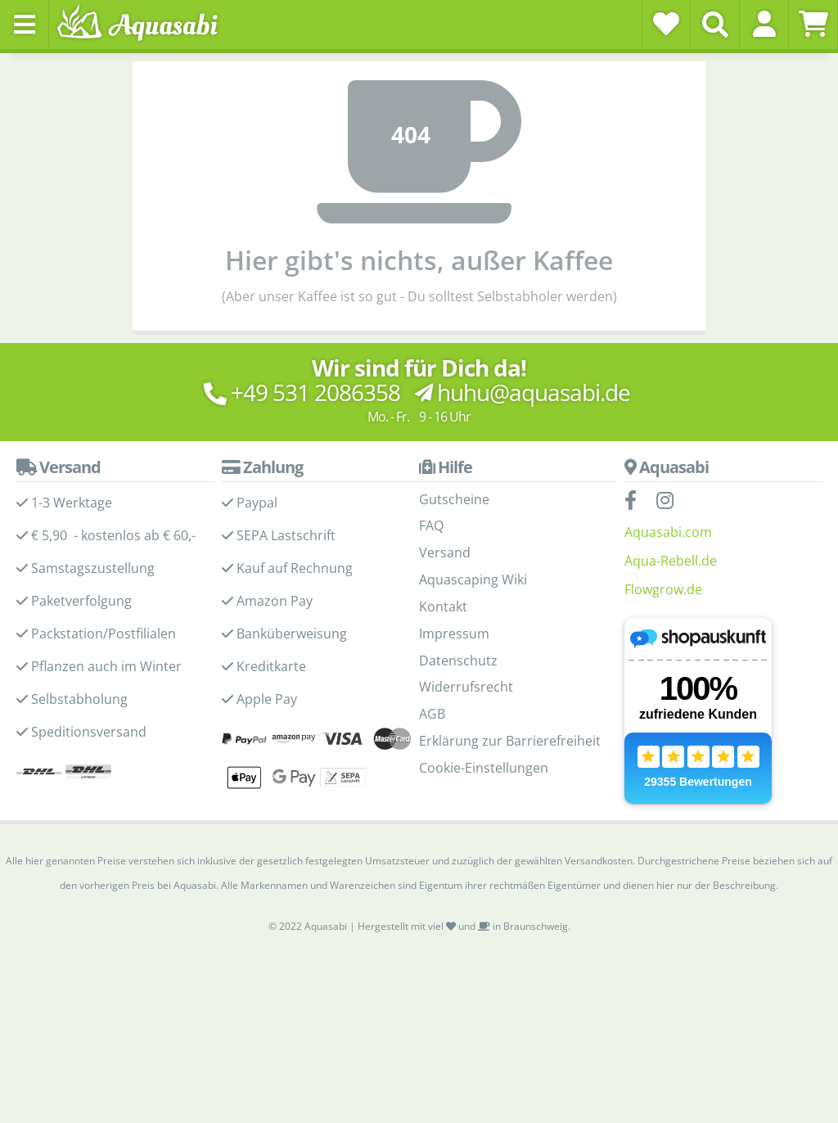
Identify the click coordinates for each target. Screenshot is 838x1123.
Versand (445, 552)
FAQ (431, 525)
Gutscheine (454, 499)
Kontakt (443, 607)
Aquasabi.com (668, 532)
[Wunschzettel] (666, 23)
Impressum (454, 634)
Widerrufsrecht (466, 687)
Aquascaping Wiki (473, 580)
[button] (764, 23)
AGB (432, 714)
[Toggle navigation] (24, 24)
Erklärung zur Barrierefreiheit (510, 741)
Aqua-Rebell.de (670, 561)
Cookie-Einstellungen (483, 768)
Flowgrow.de (663, 589)
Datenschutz (458, 661)
